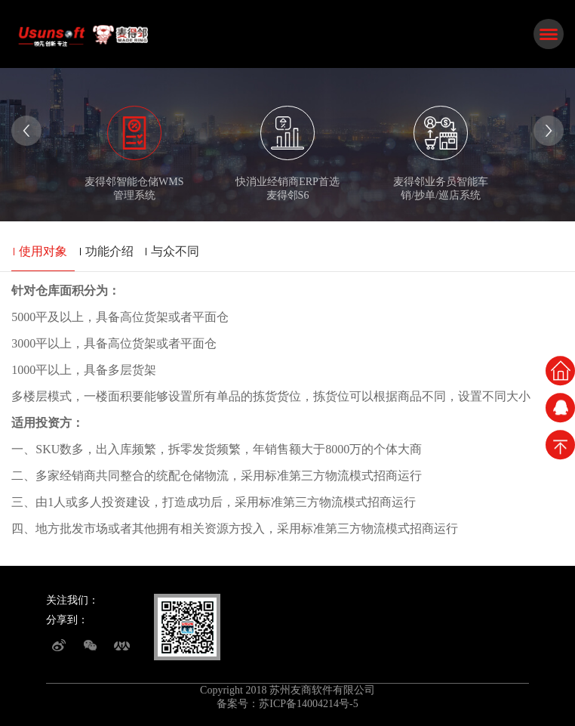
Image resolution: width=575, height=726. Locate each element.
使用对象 (43, 251)
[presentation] (26, 131)
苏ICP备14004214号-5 (308, 703)
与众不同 (175, 251)
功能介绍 (109, 251)
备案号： (238, 703)
